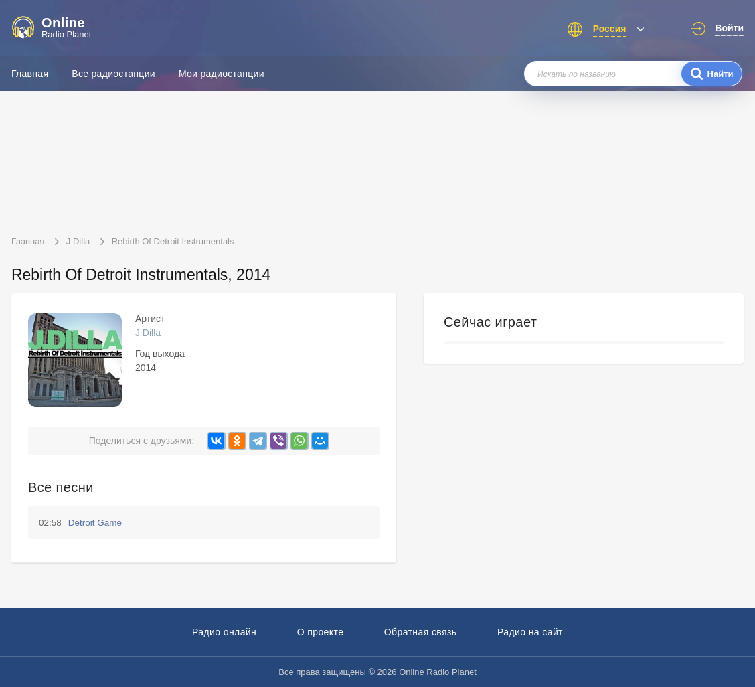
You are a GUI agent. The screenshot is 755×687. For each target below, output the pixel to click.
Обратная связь (420, 632)
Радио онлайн (224, 632)
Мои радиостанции (221, 73)
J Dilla (148, 332)
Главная (29, 73)
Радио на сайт (530, 632)
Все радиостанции (113, 73)
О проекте (320, 632)
